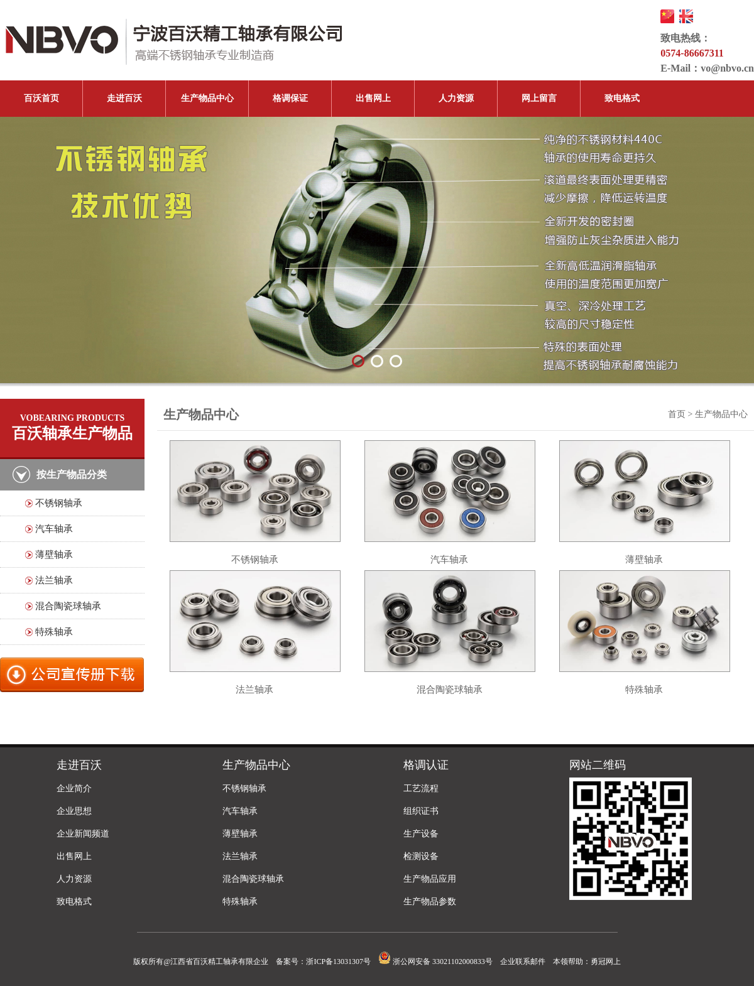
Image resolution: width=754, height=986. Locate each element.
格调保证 (290, 98)
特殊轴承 (54, 632)
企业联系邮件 (522, 961)
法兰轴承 (54, 580)
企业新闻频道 (83, 833)
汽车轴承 (54, 529)
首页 (677, 414)
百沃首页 (41, 98)
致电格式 (622, 98)
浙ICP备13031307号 (338, 961)
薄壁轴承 (54, 555)
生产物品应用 (429, 879)
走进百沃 (124, 98)
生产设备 (421, 833)
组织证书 (421, 811)
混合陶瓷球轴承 (68, 606)
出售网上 (373, 98)
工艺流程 (421, 788)
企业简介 (74, 788)
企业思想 (74, 811)
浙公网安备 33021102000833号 (435, 961)
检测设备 (421, 856)
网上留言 (539, 98)
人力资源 (456, 98)
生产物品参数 (429, 901)
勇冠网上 (606, 961)
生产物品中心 (207, 98)
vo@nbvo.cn (727, 68)
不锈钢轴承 (58, 503)
